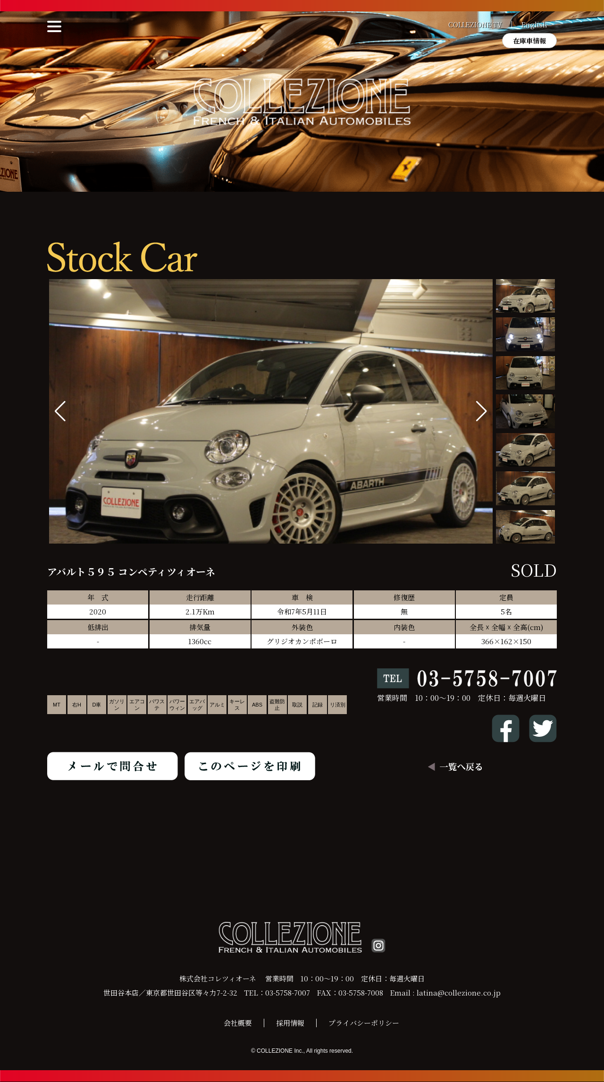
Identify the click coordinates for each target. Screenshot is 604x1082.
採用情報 (290, 1023)
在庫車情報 (529, 40)
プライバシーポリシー (363, 1023)
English (534, 24)
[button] (481, 411)
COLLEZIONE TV (475, 24)
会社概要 (238, 1023)
